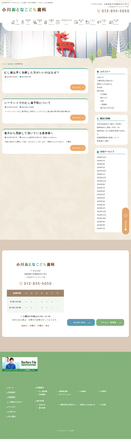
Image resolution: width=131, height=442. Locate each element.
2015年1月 (101, 208)
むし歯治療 (44, 392)
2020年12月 (101, 157)
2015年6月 (101, 191)
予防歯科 (43, 396)
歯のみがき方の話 (107, 108)
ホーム (14, 25)
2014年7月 (101, 228)
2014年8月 (101, 225)
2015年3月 (101, 201)
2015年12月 (101, 178)
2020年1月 (101, 161)
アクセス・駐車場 (108, 323)
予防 (30, 77)
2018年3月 (101, 167)
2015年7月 (101, 188)
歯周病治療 (64, 392)
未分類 (99, 87)
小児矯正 (104, 392)
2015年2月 (101, 205)
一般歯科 (103, 104)
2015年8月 (101, 184)
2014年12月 (101, 211)
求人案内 (116, 25)
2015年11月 (101, 181)
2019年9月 (101, 164)
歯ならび (103, 98)
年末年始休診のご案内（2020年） (110, 124)
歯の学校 (80, 25)
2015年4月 (101, 198)
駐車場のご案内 (103, 141)
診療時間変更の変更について (108, 137)
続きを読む (76, 87)
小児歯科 (32, 107)
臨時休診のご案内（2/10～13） (109, 127)
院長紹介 (24, 25)
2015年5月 (101, 194)
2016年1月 (101, 174)
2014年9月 (101, 222)
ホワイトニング (67, 396)
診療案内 (48, 25)
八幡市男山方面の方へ (36, 138)
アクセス (92, 25)
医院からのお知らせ (52, 138)
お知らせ (104, 25)
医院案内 (36, 25)
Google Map (78, 323)
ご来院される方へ (64, 25)
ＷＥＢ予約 (125, 223)
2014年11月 (101, 215)
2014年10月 (101, 218)
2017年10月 (101, 171)
